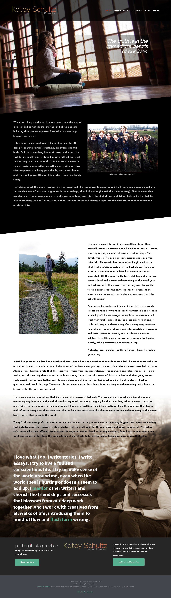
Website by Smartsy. (85, 592)
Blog (147, 10)
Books (126, 10)
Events (117, 10)
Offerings (137, 10)
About (108, 10)
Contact (156, 10)
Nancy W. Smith (43, 586)
